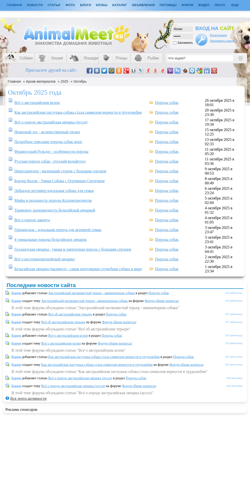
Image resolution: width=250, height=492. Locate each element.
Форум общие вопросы (161, 301)
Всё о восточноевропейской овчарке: (44, 259)
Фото (70, 5)
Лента (220, 5)
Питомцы (168, 5)
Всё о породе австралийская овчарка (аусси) (50, 122)
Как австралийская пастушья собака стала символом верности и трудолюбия (78, 112)
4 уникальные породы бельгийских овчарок (50, 239)
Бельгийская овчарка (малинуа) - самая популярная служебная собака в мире (78, 269)
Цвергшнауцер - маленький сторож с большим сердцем (60, 171)
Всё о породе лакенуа (32, 220)
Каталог (119, 5)
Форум (187, 5)
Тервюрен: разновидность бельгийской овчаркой (54, 210)
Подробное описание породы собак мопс (48, 142)
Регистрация (218, 35)
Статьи (54, 5)
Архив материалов (40, 81)
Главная (14, 81)
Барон (16, 293)
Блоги (85, 5)
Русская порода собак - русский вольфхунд (50, 161)
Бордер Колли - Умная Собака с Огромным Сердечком (59, 181)
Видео (204, 5)
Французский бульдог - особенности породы (51, 151)
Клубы (101, 5)
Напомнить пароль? (223, 41)
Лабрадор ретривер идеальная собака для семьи (54, 191)
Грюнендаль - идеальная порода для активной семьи (57, 230)
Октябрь (80, 81)
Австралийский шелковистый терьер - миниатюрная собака (91, 293)
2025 (64, 81)
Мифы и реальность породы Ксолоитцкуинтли (53, 200)
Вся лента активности (28, 398)
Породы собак (166, 103)
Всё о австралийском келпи (37, 103)
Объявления (143, 5)
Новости (35, 5)
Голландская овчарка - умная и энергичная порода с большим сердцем (72, 249)
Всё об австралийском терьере (70, 314)
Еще (235, 5)
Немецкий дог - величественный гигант (47, 132)
